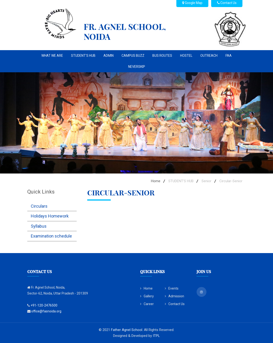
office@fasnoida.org (46, 311)
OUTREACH (209, 55)
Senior (206, 181)
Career (147, 304)
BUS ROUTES (162, 55)
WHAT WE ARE (52, 55)
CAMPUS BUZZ (133, 55)
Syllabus (39, 226)
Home (155, 181)
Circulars (39, 206)
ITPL (156, 336)
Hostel (186, 55)
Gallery (147, 296)
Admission (174, 296)
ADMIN (108, 55)
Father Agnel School (126, 330)
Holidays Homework (50, 216)
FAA (229, 55)
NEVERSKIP (136, 67)
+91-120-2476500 (44, 305)
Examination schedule (51, 236)
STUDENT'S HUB (83, 55)
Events (171, 288)
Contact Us (175, 304)
